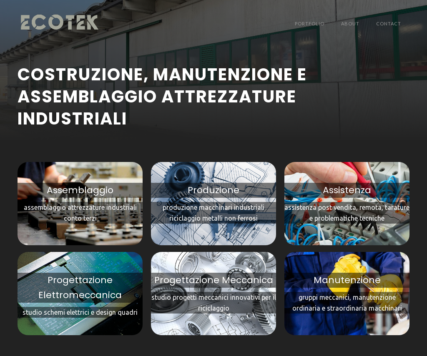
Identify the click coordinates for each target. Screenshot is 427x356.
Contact (388, 23)
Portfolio (309, 23)
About (350, 23)
